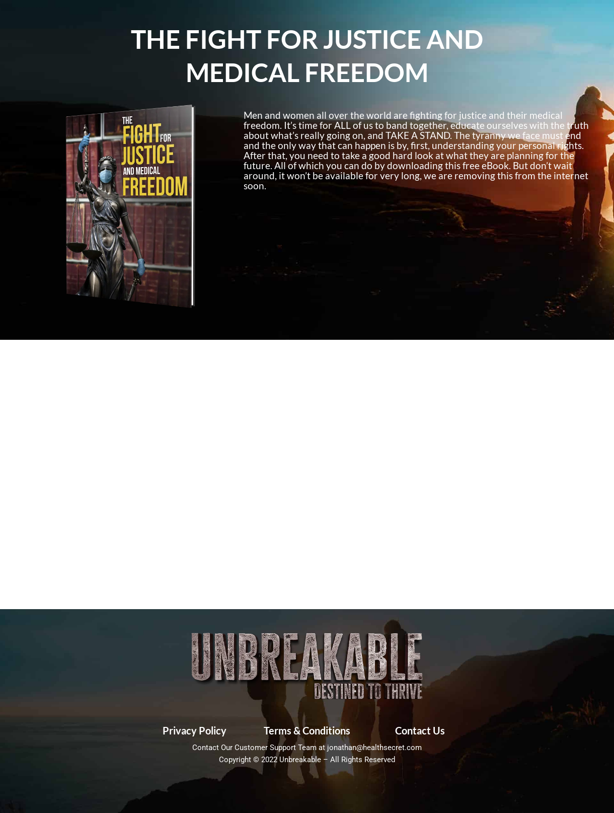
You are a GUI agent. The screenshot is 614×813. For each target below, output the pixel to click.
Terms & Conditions (307, 730)
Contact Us (420, 730)
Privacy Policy (194, 730)
